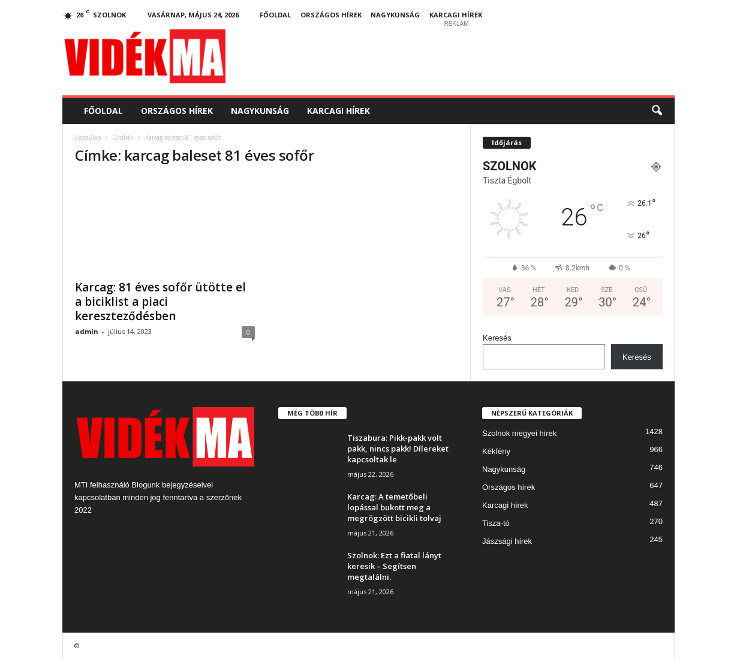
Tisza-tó (496, 523)
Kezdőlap (88, 137)
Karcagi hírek (455, 14)
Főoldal (275, 14)
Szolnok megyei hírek (519, 433)
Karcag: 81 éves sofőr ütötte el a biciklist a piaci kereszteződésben (160, 301)
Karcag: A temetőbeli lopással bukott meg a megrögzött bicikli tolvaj (394, 507)
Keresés (497, 337)
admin (86, 331)
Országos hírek (331, 14)
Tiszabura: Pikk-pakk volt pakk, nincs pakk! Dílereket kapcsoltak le (398, 448)
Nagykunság (395, 14)
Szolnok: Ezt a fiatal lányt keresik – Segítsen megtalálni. (394, 566)
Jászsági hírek (507, 541)
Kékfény (496, 451)
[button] (656, 111)
